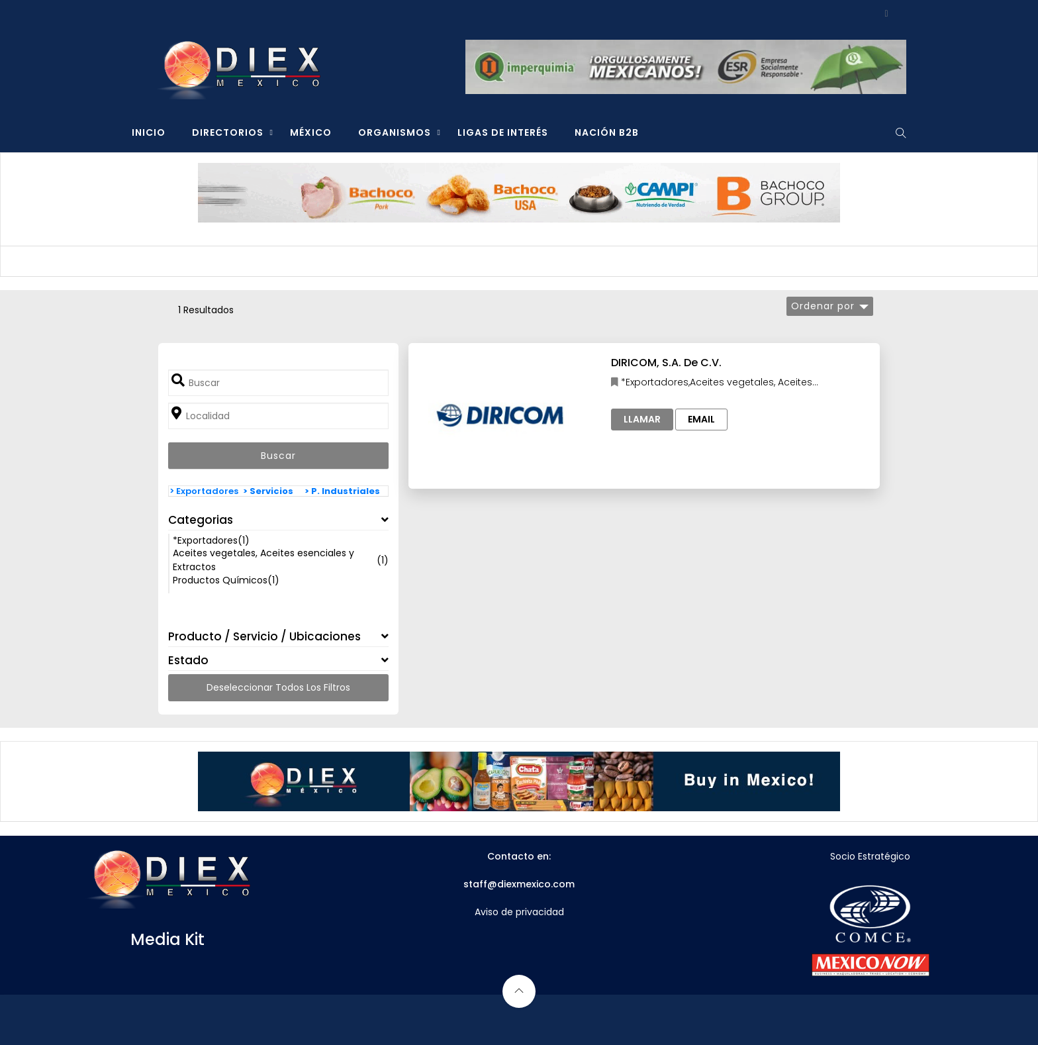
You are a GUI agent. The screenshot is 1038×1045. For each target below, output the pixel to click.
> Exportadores (203, 491)
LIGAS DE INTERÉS (502, 132)
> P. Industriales (342, 491)
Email (701, 419)
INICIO (148, 132)
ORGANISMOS (394, 132)
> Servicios (268, 491)
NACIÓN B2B (607, 132)
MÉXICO (311, 132)
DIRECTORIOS (227, 132)
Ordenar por (823, 306)
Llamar (642, 419)
